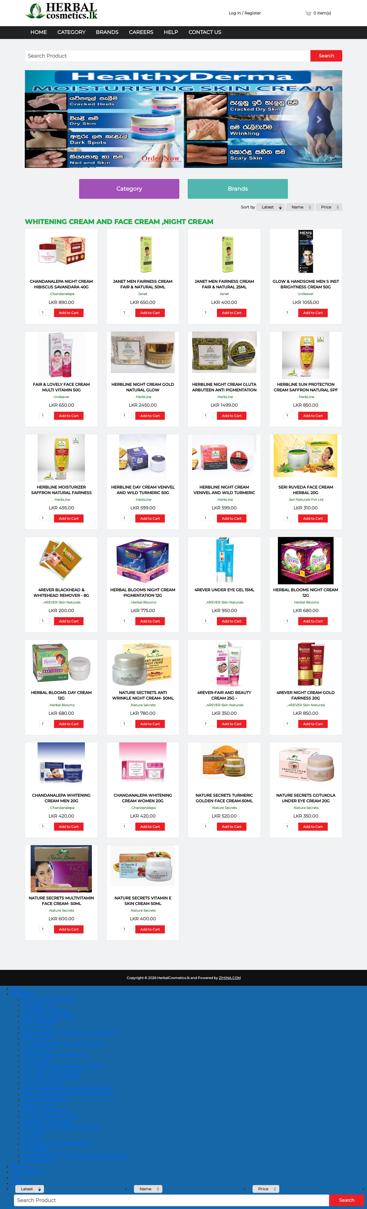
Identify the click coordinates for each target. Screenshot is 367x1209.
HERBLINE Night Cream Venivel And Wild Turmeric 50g (224, 490)
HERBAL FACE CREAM (44, 1099)
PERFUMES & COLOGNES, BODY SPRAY (61, 1127)
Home (38, 32)
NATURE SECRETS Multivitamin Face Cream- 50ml (61, 901)
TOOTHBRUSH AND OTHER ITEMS (55, 1144)
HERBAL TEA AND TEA (44, 1111)
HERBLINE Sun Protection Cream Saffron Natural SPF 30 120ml (306, 387)
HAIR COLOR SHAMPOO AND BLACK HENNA (66, 1088)
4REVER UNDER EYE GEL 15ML (224, 589)
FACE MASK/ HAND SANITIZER (52, 1072)
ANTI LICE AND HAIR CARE (48, 999)
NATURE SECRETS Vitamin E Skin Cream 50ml (142, 901)
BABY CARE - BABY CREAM (49, 1016)
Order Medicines (27, 1172)
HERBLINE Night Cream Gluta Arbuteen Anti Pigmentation (224, 387)
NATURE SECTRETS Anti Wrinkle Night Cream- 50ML (142, 695)
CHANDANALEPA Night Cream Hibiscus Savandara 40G (61, 284)
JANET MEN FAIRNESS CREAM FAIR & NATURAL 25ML (224, 284)
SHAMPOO (33, 1138)
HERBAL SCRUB (38, 1105)
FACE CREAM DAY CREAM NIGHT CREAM (62, 1066)
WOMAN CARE (37, 1161)
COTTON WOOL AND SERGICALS (54, 1055)
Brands (107, 32)
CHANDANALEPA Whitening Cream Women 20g (143, 798)
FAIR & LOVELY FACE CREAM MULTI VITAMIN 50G (61, 387)
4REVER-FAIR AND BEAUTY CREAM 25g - (224, 695)
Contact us (205, 32)
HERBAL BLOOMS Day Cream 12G (61, 695)
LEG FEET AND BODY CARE (49, 1116)
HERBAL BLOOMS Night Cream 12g (305, 592)
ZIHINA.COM (230, 978)
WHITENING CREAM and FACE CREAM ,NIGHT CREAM (74, 1155)
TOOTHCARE (34, 1149)
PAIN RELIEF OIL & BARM (46, 1122)
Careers (141, 32)
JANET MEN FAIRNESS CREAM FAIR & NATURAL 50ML (142, 284)
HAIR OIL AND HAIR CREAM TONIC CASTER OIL (68, 1094)
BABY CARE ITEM (39, 1021)
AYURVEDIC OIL (37, 1005)
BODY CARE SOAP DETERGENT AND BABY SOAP (70, 1033)
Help (171, 32)
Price (326, 207)
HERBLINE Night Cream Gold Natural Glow (142, 387)
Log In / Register (245, 13)
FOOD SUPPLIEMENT (43, 1083)
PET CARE (32, 1133)
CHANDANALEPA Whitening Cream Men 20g (61, 798)
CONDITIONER (36, 1049)
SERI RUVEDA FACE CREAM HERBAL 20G (305, 490)
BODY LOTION (36, 1038)
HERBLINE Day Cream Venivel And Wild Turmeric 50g (143, 490)
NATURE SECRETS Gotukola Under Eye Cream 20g (305, 798)
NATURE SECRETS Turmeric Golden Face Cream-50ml (224, 798)
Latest (268, 207)
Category (71, 32)
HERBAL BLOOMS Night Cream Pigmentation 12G (142, 592)
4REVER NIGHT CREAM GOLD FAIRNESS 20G (306, 695)
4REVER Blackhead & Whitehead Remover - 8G (61, 592)
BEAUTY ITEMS (37, 1027)
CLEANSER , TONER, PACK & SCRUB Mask (62, 1044)
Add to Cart (69, 313)
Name (297, 207)
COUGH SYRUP (37, 1060)
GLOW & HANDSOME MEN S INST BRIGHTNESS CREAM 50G (306, 284)
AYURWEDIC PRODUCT (45, 1010)
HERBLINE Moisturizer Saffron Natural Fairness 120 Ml (61, 490)
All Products (23, 994)
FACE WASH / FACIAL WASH (50, 1077)
